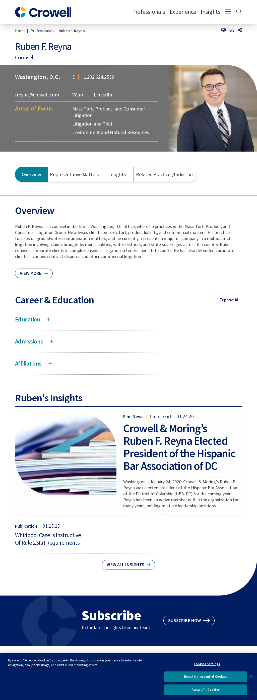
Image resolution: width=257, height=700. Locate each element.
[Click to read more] (34, 271)
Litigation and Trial (92, 124)
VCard (78, 95)
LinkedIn (103, 95)
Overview (31, 174)
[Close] (250, 678)
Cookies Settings (207, 666)
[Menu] (228, 12)
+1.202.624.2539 (97, 77)
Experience (183, 12)
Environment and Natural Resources (110, 132)
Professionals (148, 12)
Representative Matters (74, 174)
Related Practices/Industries (165, 174)
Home (20, 30)
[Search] (239, 12)
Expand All (230, 300)
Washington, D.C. (37, 77)
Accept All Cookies (206, 692)
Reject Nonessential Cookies (205, 679)
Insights (210, 12)
